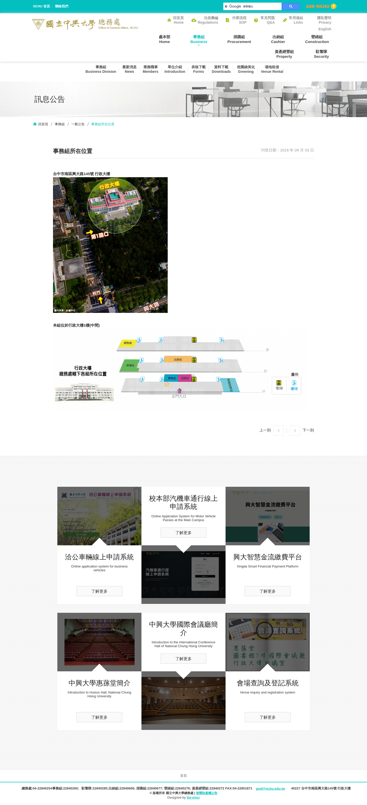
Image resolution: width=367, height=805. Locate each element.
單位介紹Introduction (173, 71)
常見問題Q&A (267, 20)
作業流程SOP (239, 20)
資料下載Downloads (222, 71)
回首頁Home (178, 20)
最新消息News (126, 71)
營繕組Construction (285, 39)
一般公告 (78, 125)
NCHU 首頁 (41, 6)
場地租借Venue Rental (275, 71)
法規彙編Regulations (208, 20)
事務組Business (181, 39)
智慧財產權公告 (206, 793)
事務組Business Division (96, 71)
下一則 (308, 431)
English (324, 29)
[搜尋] (252, 6)
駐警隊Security (323, 54)
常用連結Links (296, 20)
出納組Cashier (251, 39)
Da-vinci (193, 798)
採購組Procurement (217, 39)
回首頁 (43, 125)
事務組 (60, 125)
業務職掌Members (148, 71)
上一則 (265, 431)
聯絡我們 (62, 6)
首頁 (183, 776)
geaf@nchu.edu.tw (270, 789)
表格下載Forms (198, 71)
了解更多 (99, 592)
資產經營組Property (321, 39)
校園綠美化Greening (248, 71)
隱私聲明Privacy (324, 20)
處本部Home (151, 39)
